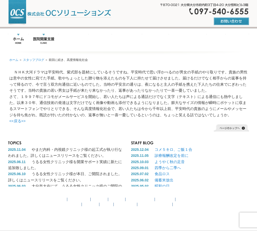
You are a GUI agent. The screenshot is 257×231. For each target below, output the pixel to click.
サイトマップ (125, 204)
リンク (209, 39)
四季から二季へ (168, 168)
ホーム (13, 60)
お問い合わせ (70, 204)
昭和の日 (162, 186)
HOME (18, 39)
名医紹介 (91, 39)
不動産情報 (148, 39)
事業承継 (69, 39)
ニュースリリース (118, 39)
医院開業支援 (43, 39)
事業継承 (99, 199)
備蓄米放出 (164, 180)
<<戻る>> (17, 121)
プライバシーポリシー (155, 204)
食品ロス (162, 174)
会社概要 (229, 39)
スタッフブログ (33, 60)
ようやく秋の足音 (170, 162)
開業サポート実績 (181, 39)
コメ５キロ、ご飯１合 (173, 149)
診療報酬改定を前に (171, 155)
